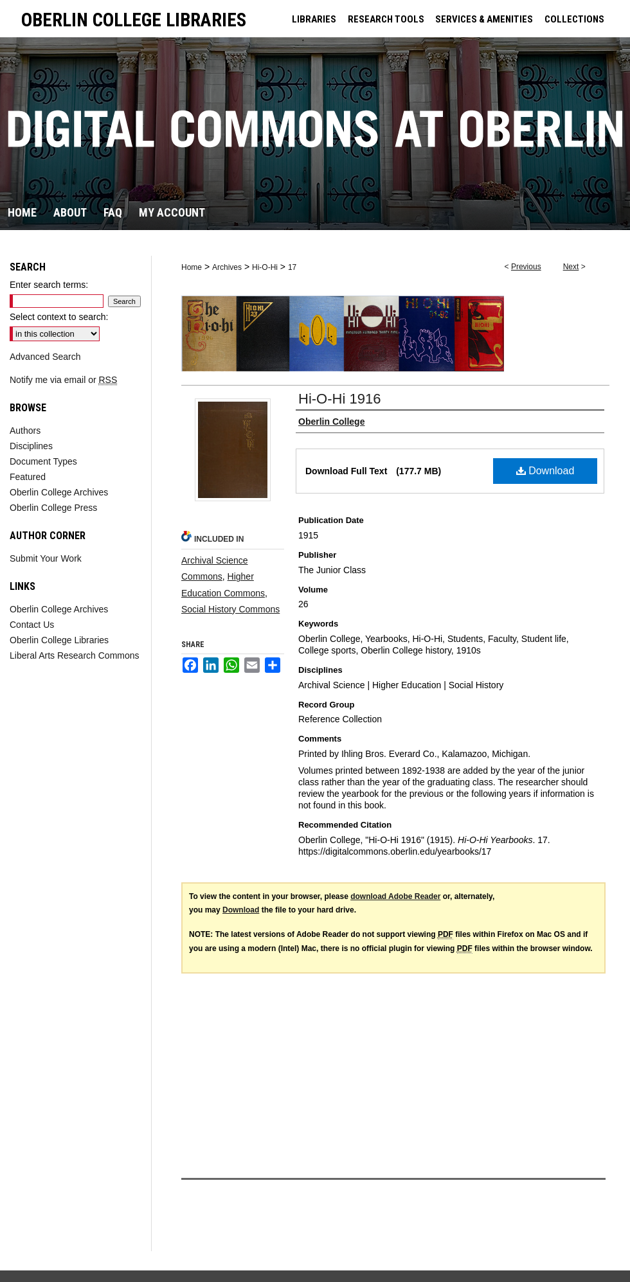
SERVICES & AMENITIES (484, 19)
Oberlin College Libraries (59, 640)
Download (545, 470)
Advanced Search (45, 357)
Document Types (43, 461)
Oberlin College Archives (59, 492)
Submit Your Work (46, 558)
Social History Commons (230, 609)
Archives (227, 267)
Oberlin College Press (53, 508)
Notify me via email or (63, 380)
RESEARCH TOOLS (386, 19)
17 (292, 267)
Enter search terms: (49, 285)
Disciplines (31, 446)
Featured (28, 477)
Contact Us (32, 624)
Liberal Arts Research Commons (75, 655)
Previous (526, 266)
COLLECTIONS (574, 19)
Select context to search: (59, 317)
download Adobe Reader (395, 896)
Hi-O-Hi (265, 267)
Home (191, 267)
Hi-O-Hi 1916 (339, 399)
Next (571, 266)
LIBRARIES (314, 19)
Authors (25, 430)
